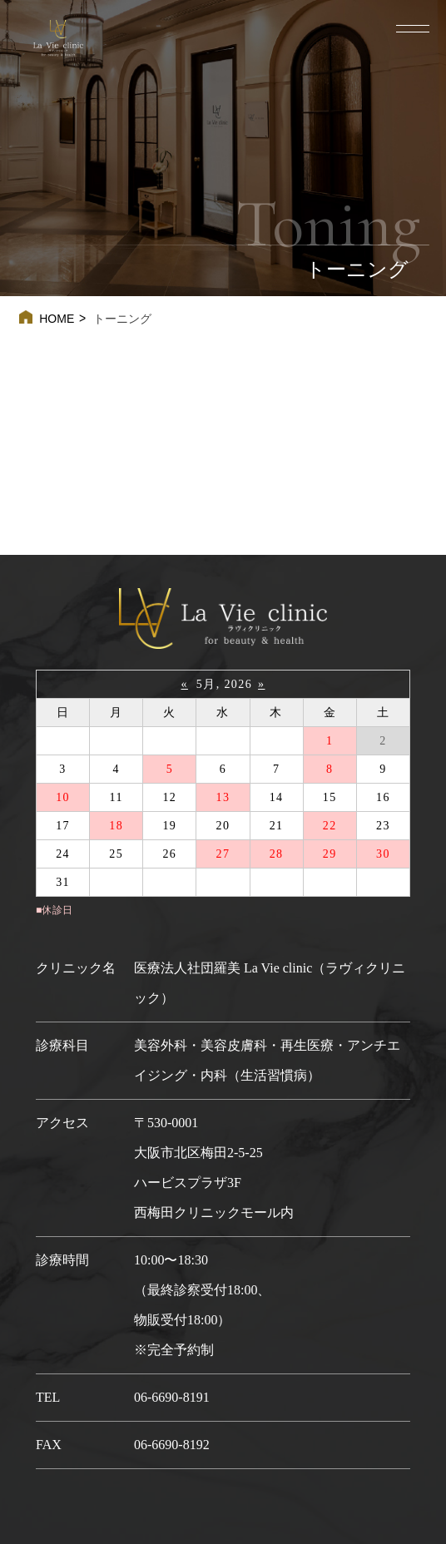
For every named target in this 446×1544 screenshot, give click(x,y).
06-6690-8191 (172, 1397)
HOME (56, 318)
